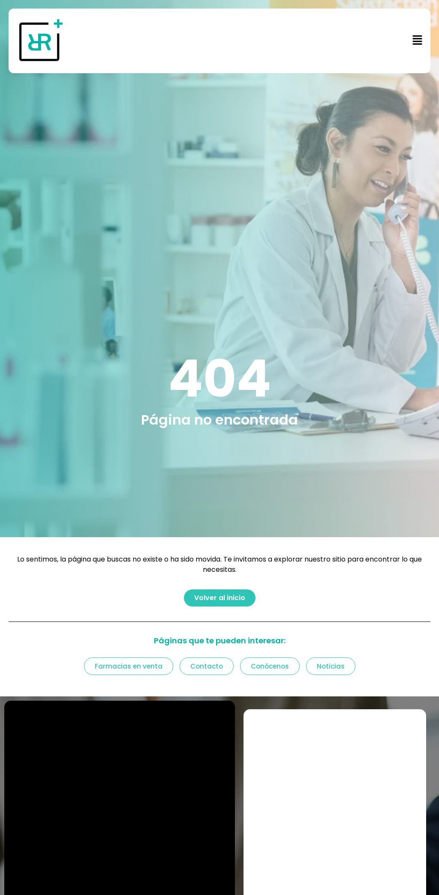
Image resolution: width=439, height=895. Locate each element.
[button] (261, 40)
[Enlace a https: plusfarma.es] (54, 41)
